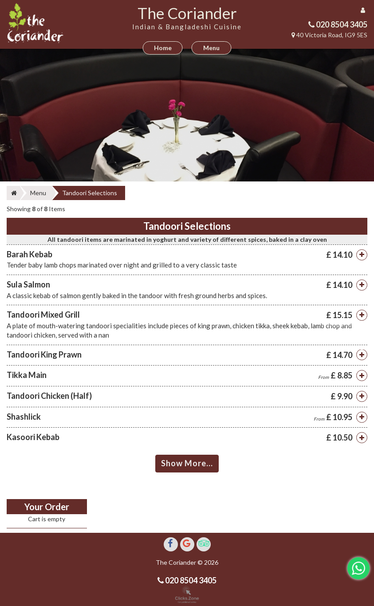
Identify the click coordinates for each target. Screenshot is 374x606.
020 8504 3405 (341, 24)
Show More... (187, 463)
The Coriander (187, 13)
